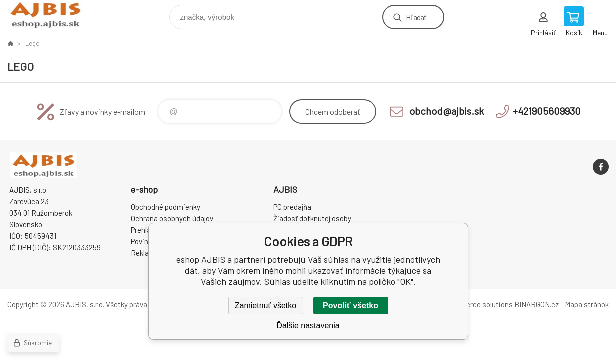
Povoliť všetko (350, 306)
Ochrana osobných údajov (172, 218)
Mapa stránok (587, 304)
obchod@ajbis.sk (446, 111)
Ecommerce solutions (476, 304)
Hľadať (416, 17)
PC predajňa (292, 207)
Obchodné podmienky (165, 207)
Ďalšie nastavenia (307, 326)
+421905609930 (547, 111)
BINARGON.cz (536, 304)
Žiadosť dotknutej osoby (312, 218)
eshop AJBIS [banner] (51, 15)
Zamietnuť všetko (265, 306)
